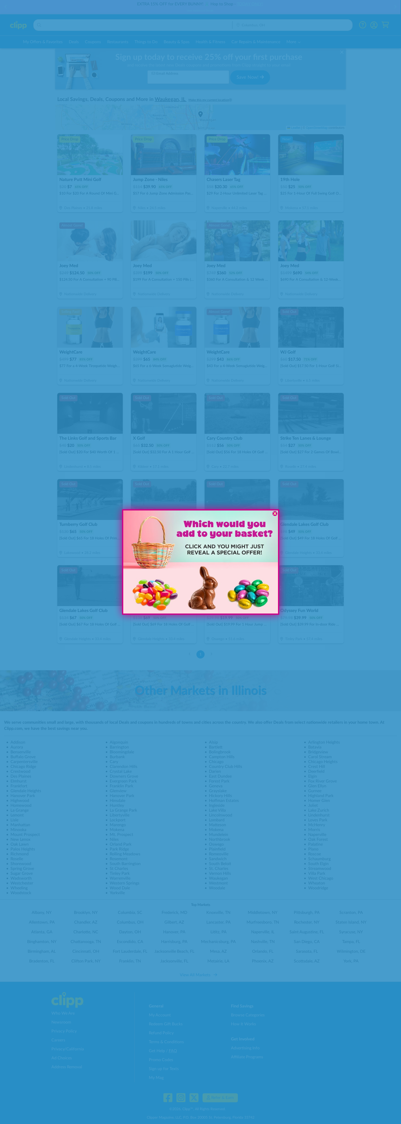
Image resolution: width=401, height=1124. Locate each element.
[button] (151, 592)
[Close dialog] (274, 513)
